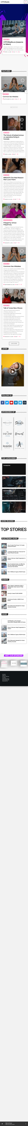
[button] (11, 107)
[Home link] (5, 2)
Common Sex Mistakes (10, 97)
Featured (6, 39)
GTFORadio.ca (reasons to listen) (13, 43)
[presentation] (1, 91)
